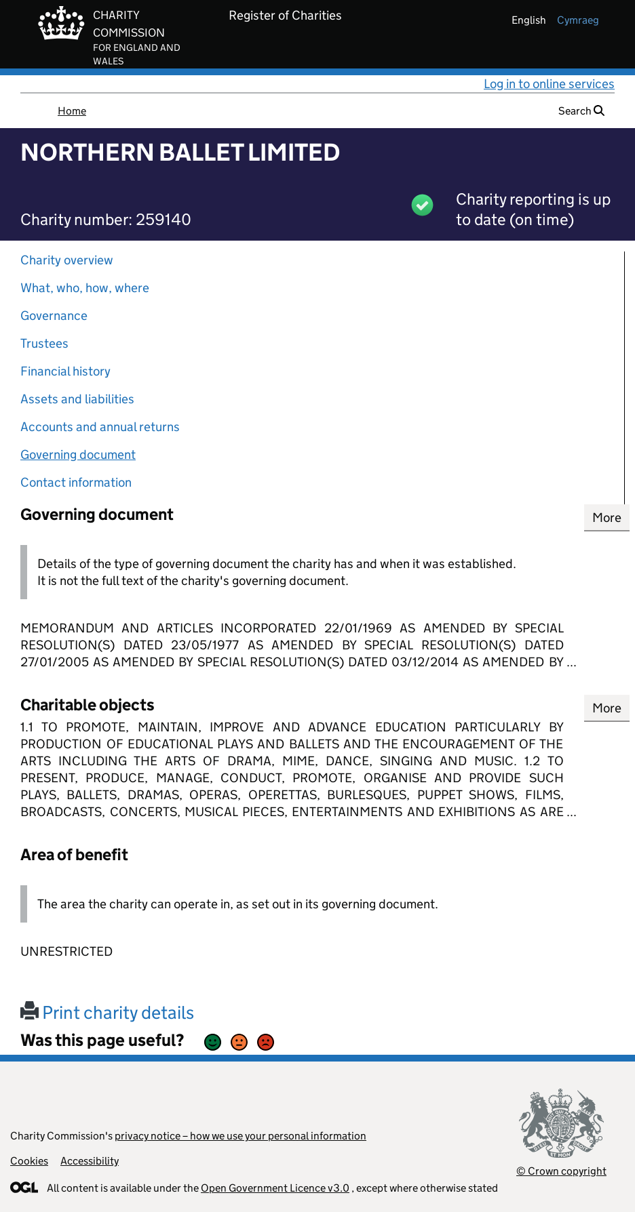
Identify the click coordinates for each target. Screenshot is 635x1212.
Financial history (65, 371)
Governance (54, 315)
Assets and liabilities (77, 399)
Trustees (44, 343)
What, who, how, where (84, 288)
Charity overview (66, 260)
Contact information (76, 482)
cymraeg (578, 20)
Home (72, 110)
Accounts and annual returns (100, 427)
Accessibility (89, 1160)
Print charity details (107, 1012)
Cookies (29, 1160)
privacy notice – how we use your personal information (240, 1135)
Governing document (78, 454)
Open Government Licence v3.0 (275, 1187)
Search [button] (581, 110)
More (606, 517)
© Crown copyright (561, 1171)
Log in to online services (549, 84)
